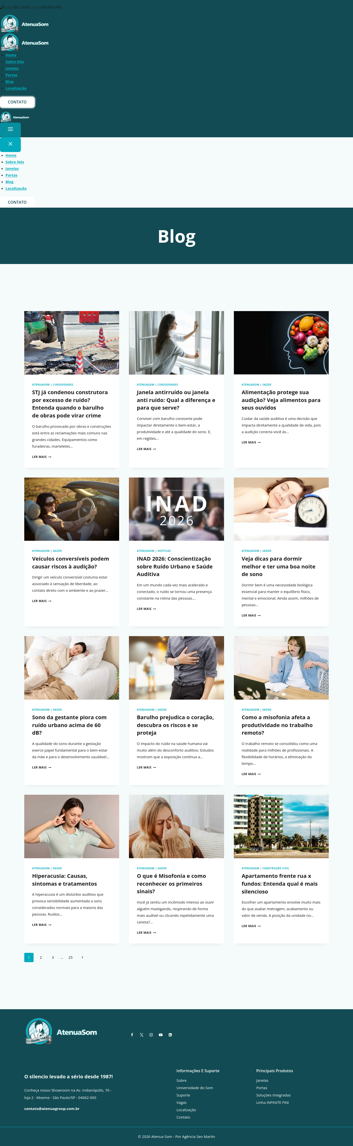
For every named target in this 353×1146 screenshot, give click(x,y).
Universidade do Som (194, 1087)
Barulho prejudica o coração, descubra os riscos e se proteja (175, 724)
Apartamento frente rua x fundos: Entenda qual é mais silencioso (280, 883)
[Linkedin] (170, 1035)
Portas (12, 74)
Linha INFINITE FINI (272, 1102)
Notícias (164, 551)
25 (70, 957)
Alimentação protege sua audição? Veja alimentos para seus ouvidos (281, 399)
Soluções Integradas (273, 1095)
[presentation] (71, 342)
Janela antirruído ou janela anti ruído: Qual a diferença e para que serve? (176, 399)
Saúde (266, 384)
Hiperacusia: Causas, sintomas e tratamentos (64, 879)
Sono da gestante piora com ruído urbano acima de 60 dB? (69, 724)
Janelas (12, 68)
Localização (16, 88)
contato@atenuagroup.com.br (51, 1108)
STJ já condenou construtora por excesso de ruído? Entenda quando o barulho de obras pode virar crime (70, 403)
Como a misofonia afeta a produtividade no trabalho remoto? (277, 724)
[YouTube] (160, 1035)
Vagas (181, 1102)
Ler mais (41, 457)
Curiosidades (63, 384)
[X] (141, 1035)
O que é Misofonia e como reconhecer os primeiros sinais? (171, 883)
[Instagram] (151, 1035)
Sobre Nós (15, 61)
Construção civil (275, 868)
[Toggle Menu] (10, 130)
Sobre (181, 1080)
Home (11, 54)
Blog (9, 81)
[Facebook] (132, 1035)
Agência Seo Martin (198, 1136)
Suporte (183, 1095)
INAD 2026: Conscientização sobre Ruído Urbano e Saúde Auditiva (175, 566)
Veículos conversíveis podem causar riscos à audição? (70, 562)
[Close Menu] (10, 144)
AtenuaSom (41, 384)
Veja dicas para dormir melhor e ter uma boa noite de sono (278, 566)
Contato (183, 1117)
